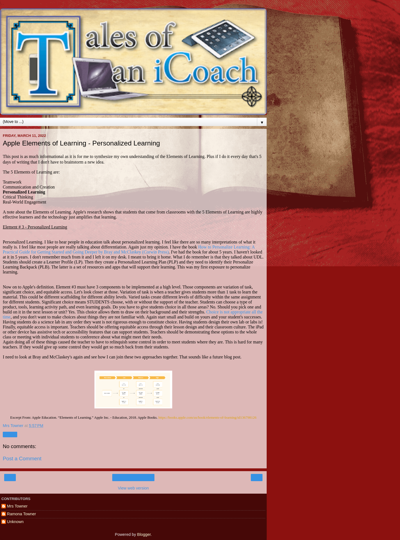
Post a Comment (22, 458)
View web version (133, 488)
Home (133, 477)
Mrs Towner (17, 506)
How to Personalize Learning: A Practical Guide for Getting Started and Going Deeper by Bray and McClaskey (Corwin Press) (129, 249)
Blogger (144, 534)
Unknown (15, 521)
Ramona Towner (21, 514)
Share (10, 434)
